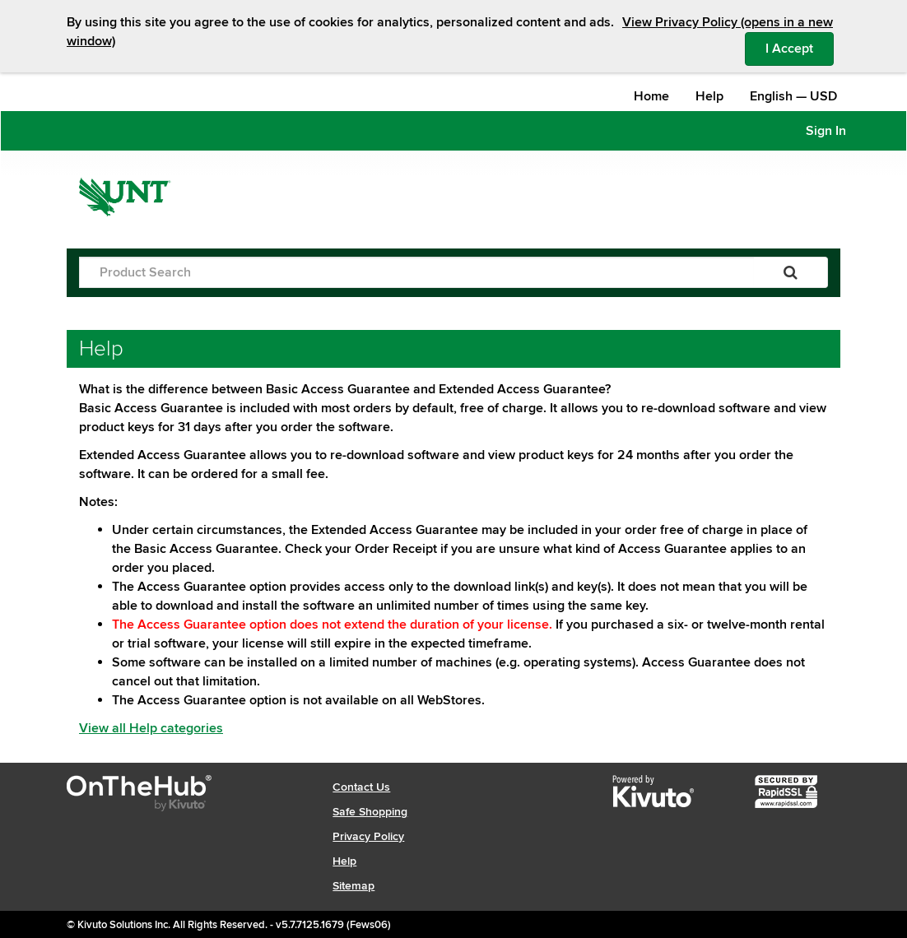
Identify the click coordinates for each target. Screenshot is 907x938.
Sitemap (353, 886)
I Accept (799, 48)
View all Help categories (151, 728)
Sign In (826, 131)
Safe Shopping (370, 812)
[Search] (790, 272)
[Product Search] (416, 272)
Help (709, 96)
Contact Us (361, 787)
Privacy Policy (368, 836)
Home (651, 96)
